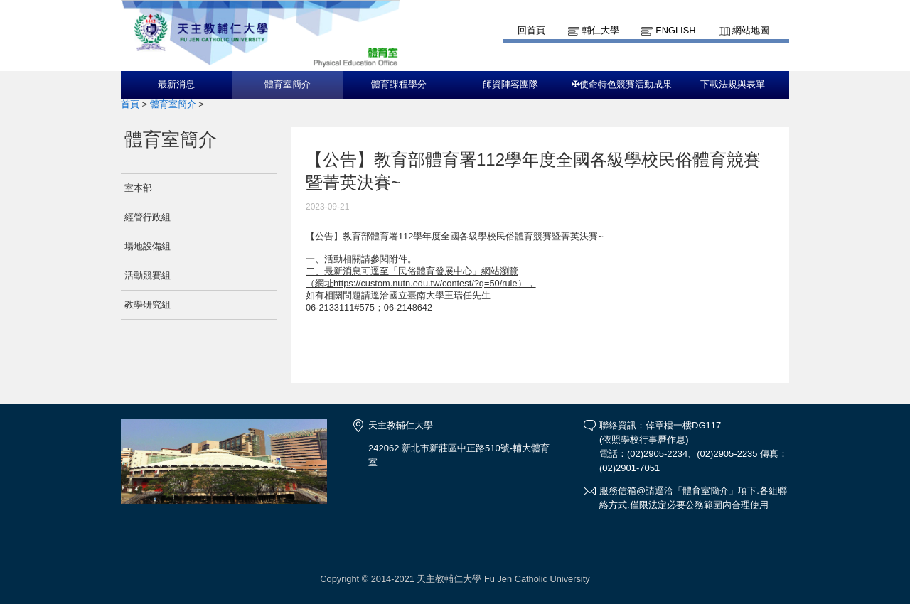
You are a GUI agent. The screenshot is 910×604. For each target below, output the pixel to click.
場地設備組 (147, 246)
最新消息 (176, 85)
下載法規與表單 (732, 85)
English (675, 30)
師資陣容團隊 (510, 85)
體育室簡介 (287, 85)
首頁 (130, 104)
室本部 (138, 188)
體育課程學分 (399, 85)
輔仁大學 (600, 30)
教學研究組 (147, 304)
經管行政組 (147, 217)
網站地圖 (750, 30)
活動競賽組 (147, 275)
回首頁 (531, 30)
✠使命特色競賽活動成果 (622, 85)
